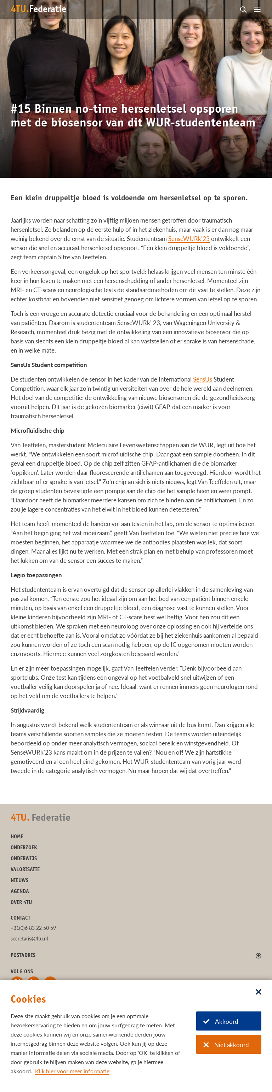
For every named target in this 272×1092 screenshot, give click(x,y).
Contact (20, 918)
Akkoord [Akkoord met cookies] (220, 1021)
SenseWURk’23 (189, 238)
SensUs (202, 379)
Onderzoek (24, 848)
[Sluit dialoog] (258, 992)
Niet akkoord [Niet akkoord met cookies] (226, 1045)
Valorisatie (25, 870)
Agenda (20, 892)
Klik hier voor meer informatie (72, 1071)
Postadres (23, 955)
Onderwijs (24, 859)
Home (17, 837)
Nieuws (19, 881)
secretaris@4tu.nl (29, 938)
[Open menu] (257, 10)
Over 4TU (21, 902)
